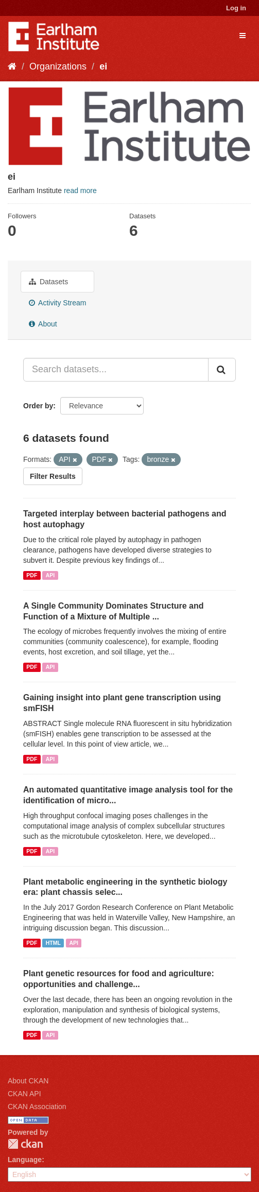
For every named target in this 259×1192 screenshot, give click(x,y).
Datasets (48, 282)
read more (80, 190)
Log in (236, 8)
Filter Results (53, 476)
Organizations (58, 66)
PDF (31, 575)
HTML (53, 943)
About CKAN (28, 1081)
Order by (38, 406)
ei (103, 66)
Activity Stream (57, 303)
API (50, 575)
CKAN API (24, 1094)
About (43, 324)
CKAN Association (37, 1106)
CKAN (25, 1143)
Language (25, 1159)
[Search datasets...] (116, 370)
